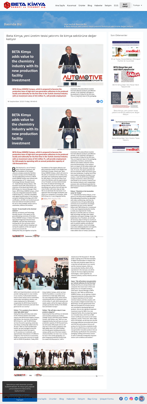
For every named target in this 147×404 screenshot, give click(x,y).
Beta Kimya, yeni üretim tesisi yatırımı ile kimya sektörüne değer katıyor (98, 26)
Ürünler (81, 5)
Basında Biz (80, 24)
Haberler (98, 5)
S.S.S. (116, 5)
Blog (90, 5)
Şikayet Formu (107, 399)
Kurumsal (71, 5)
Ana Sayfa (60, 5)
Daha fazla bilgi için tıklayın (20, 395)
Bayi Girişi (125, 5)
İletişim (108, 5)
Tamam (19, 400)
